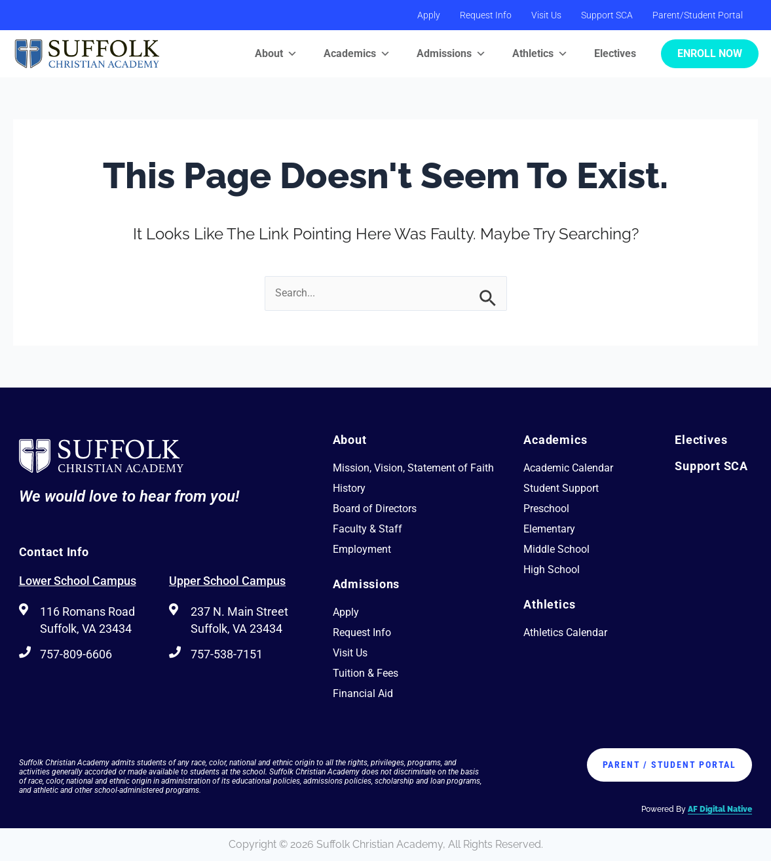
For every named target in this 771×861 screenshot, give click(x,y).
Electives (615, 53)
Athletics (540, 54)
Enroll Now (709, 53)
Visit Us (546, 15)
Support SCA (607, 15)
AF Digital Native (720, 809)
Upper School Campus (227, 581)
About (276, 54)
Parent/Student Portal (697, 15)
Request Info (486, 15)
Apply (428, 15)
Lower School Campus (77, 581)
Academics (357, 54)
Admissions (451, 54)
